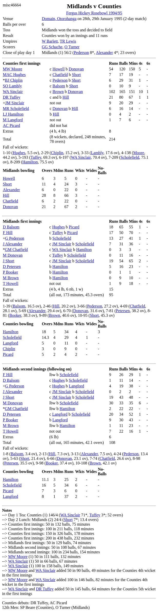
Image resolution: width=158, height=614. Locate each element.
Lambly (97, 153)
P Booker (10, 272)
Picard (74, 227)
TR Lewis (68, 41)
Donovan (76, 69)
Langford (10, 343)
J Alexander (12, 244)
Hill (66, 97)
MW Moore (12, 69)
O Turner (71, 47)
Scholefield (130, 157)
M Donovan (13, 255)
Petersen (123, 311)
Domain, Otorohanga (59, 18)
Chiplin (57, 153)
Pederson (81, 52)
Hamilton (30, 162)
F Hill (8, 232)
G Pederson (14, 238)
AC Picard (11, 125)
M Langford (13, 120)
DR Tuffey (12, 97)
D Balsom (11, 227)
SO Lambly (12, 86)
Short (76, 74)
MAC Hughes (14, 74)
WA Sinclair (13, 91)
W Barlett (50, 41)
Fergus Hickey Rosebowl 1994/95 (94, 13)
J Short (8, 261)
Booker (15, 315)
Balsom (59, 86)
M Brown (11, 278)
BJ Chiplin (14, 80)
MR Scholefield (16, 108)
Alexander (104, 52)
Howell (59, 69)
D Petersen (12, 266)
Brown (58, 91)
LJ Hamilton (13, 114)
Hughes (19, 153)
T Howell (10, 283)
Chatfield (60, 74)
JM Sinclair (14, 103)
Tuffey (36, 157)
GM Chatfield (16, 249)
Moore (138, 153)
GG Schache (52, 47)
